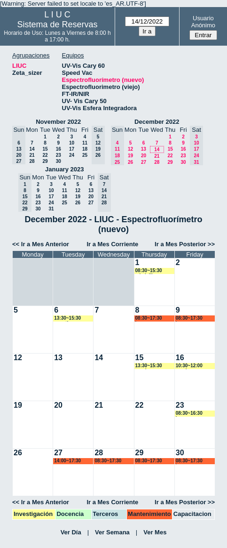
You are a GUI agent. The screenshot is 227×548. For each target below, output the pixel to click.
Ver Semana (112, 532)
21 (31, 155)
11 (84, 142)
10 (71, 142)
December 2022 (156, 121)
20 (143, 155)
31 (51, 208)
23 (58, 155)
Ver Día (71, 532)
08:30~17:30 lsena (148, 318)
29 (44, 161)
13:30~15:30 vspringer (148, 366)
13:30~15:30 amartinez (67, 318)
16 (58, 149)
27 (143, 162)
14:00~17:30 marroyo (67, 461)
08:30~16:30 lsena (189, 414)
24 (71, 155)
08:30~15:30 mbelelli (148, 271)
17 (71, 149)
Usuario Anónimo (203, 22)
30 (58, 161)
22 (44, 155)
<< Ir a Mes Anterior (40, 244)
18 (84, 149)
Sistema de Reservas (57, 24)
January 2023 (64, 169)
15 (44, 149)
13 (143, 149)
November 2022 (58, 121)
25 (84, 155)
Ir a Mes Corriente (112, 244)
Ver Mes (154, 532)
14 (31, 149)
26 (130, 162)
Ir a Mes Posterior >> (185, 244)
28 (31, 161)
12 (130, 149)
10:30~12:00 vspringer (189, 366)
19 (130, 155)
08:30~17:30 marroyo (107, 461)
